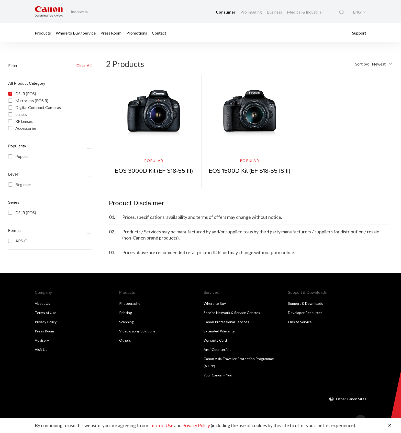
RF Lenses (20, 121)
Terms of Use (45, 312)
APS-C (17, 240)
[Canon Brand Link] (49, 11)
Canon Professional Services (226, 322)
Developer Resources (305, 312)
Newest (379, 63)
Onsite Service (300, 322)
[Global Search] (341, 12)
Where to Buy (215, 303)
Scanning (126, 322)
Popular (18, 156)
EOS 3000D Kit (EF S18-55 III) (154, 170)
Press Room (111, 32)
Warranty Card (215, 340)
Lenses (17, 114)
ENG (357, 12)
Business (275, 11)
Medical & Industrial (304, 11)
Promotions (136, 32)
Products (43, 32)
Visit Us (41, 349)
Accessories (22, 128)
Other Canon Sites (351, 399)
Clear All (84, 65)
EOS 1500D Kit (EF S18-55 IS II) (249, 170)
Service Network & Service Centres (232, 312)
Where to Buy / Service (76, 32)
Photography (129, 303)
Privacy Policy (46, 322)
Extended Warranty (219, 331)
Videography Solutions (137, 331)
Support (359, 32)
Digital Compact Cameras (34, 107)
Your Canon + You (218, 375)
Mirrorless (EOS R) (28, 100)
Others (125, 340)
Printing (125, 312)
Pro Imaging (251, 11)
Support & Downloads (305, 303)
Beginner (19, 184)
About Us (42, 303)
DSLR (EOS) (22, 93)
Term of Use (161, 425)
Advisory (42, 340)
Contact (159, 32)
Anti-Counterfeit (217, 349)
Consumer (226, 11)
